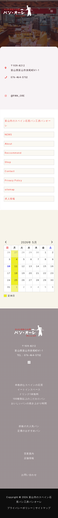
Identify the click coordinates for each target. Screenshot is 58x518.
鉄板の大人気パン (29, 426)
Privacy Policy (13, 180)
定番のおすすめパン (29, 430)
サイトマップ (43, 508)
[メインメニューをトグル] (51, 11)
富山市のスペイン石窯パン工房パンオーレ (28, 123)
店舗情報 (29, 458)
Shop (8, 162)
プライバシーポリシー (20, 508)
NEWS (8, 134)
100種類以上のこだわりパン (29, 398)
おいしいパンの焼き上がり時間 (29, 403)
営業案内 (29, 453)
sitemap (10, 189)
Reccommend (13, 153)
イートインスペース (29, 389)
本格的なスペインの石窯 (29, 385)
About (8, 143)
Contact (10, 171)
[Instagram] (29, 362)
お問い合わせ (29, 474)
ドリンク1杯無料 (29, 394)
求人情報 (10, 198)
